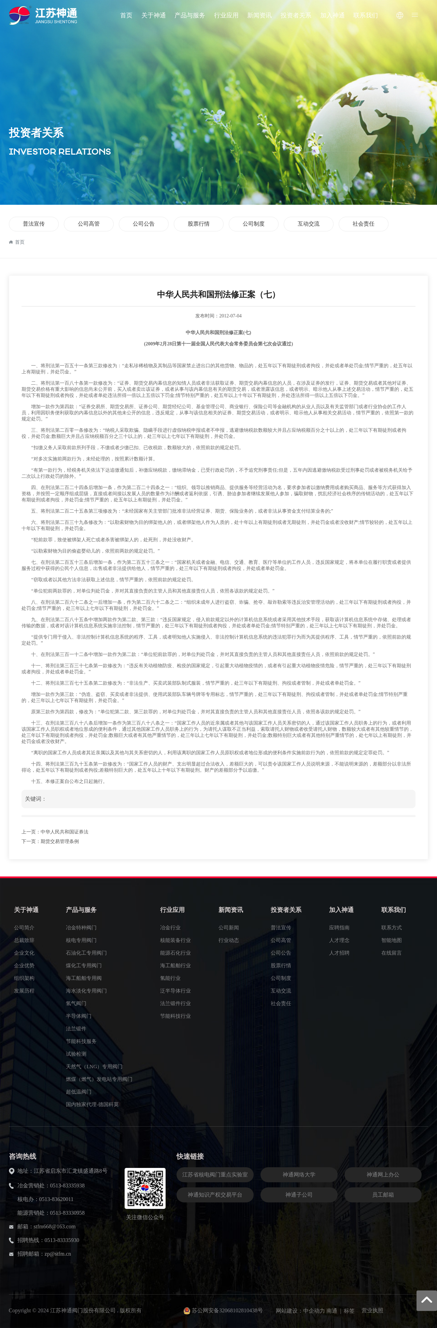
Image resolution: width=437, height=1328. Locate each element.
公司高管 (89, 224)
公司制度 (254, 224)
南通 (331, 1311)
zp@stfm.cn (58, 1254)
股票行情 (199, 224)
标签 (349, 1311)
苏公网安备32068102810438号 (227, 1310)
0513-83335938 (67, 1185)
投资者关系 (36, 133)
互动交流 (309, 224)
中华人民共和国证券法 (64, 831)
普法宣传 (34, 224)
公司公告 (144, 224)
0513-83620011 (56, 1199)
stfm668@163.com (55, 1226)
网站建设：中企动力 (300, 1311)
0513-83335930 (62, 1240)
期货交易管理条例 (60, 841)
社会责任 (364, 224)
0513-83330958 (67, 1213)
